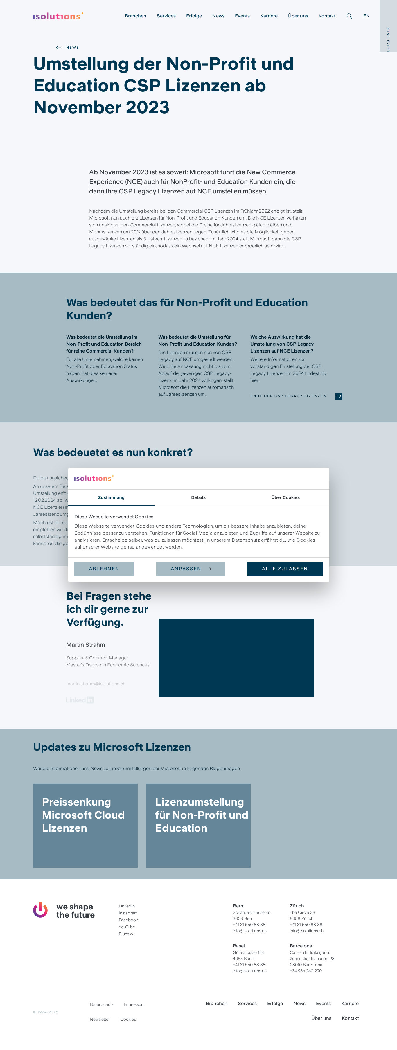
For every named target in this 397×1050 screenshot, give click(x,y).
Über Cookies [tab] (286, 497)
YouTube (127, 927)
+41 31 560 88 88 (249, 924)
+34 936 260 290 (306, 970)
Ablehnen (104, 568)
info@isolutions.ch (250, 930)
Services (166, 16)
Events (242, 16)
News (218, 16)
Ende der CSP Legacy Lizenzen (288, 396)
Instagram (128, 913)
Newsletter (100, 1019)
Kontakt (327, 16)
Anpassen (191, 568)
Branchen (135, 16)
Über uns (298, 16)
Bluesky (126, 934)
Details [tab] (198, 497)
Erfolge (194, 16)
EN (366, 16)
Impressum (134, 1004)
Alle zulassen (285, 568)
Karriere (269, 16)
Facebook (128, 920)
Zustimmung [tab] (111, 497)
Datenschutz (101, 1004)
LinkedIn (127, 906)
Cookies (128, 1019)
